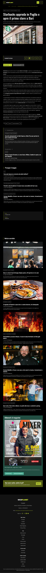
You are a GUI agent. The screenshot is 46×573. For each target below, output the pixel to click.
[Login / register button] (38, 2)
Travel (23, 537)
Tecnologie (23, 535)
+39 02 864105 (25, 507)
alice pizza (15, 133)
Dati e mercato (23, 532)
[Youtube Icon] (28, 513)
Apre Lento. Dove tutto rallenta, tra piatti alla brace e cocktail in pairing (21, 406)
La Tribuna (23, 566)
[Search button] (41, 2)
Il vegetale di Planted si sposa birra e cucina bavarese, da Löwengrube (21, 304)
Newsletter (23, 523)
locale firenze (6, 193)
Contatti (23, 521)
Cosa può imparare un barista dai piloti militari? (16, 174)
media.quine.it (17, 510)
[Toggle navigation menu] (4, 2)
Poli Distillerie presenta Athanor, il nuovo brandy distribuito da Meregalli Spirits (21, 337)
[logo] (9, 2)
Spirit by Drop (23, 543)
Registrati (38, 483)
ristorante (11, 193)
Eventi (23, 539)
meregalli (13, 333)
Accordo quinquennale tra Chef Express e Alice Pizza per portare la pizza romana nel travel (22, 136)
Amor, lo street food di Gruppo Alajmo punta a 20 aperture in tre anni (21, 273)
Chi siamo (23, 519)
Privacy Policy (23, 527)
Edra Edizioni (23, 557)
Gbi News (23, 550)
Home (9, 6)
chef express (7, 133)
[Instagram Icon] (22, 513)
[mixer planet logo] (23, 499)
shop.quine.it (23, 510)
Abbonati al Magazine (18, 473)
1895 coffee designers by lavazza (8, 183)
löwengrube (5, 301)
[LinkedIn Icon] (26, 513)
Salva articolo (7, 65)
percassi (8, 10)
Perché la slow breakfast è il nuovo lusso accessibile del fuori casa (20, 185)
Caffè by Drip (23, 545)
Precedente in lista (9, 130)
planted (10, 301)
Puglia (4, 10)
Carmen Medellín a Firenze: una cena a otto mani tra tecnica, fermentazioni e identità (23, 197)
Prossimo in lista (9, 149)
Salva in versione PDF (18, 65)
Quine (23, 563)
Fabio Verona (11, 175)
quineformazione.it (29, 510)
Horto (18, 183)
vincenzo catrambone (14, 10)
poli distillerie (9, 333)
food (11, 133)
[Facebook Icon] (24, 513)
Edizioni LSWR (23, 559)
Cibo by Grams (13, 6)
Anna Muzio (10, 306)
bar (20, 123)
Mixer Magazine (23, 525)
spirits (4, 333)
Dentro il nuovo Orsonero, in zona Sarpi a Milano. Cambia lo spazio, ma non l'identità (23, 155)
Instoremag (23, 552)
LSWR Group (23, 561)
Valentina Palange (14, 158)
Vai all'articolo (8, 473)
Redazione (12, 139)
